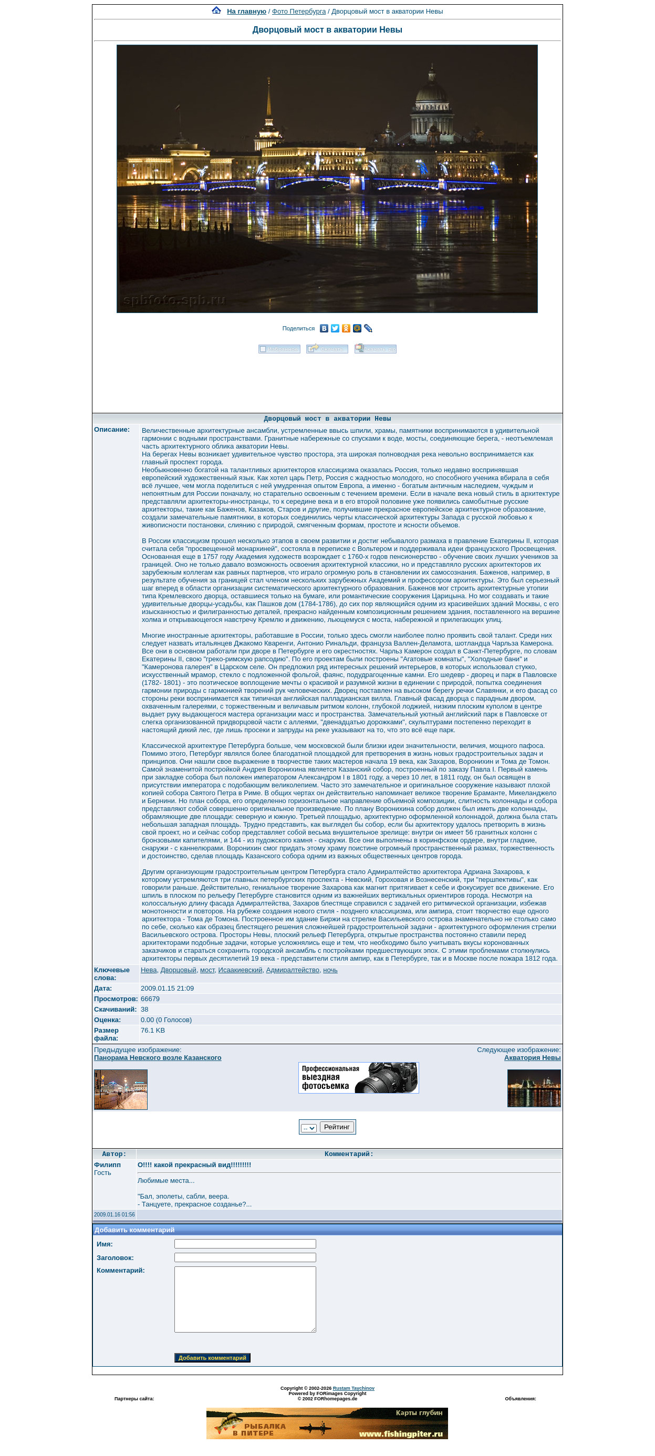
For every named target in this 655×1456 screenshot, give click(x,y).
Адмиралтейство (292, 970)
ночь (330, 970)
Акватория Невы (532, 1058)
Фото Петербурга (299, 11)
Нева (149, 970)
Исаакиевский (241, 970)
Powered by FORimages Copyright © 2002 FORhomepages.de (327, 1396)
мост (207, 970)
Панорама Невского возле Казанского (158, 1058)
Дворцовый (178, 970)
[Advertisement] (327, 379)
